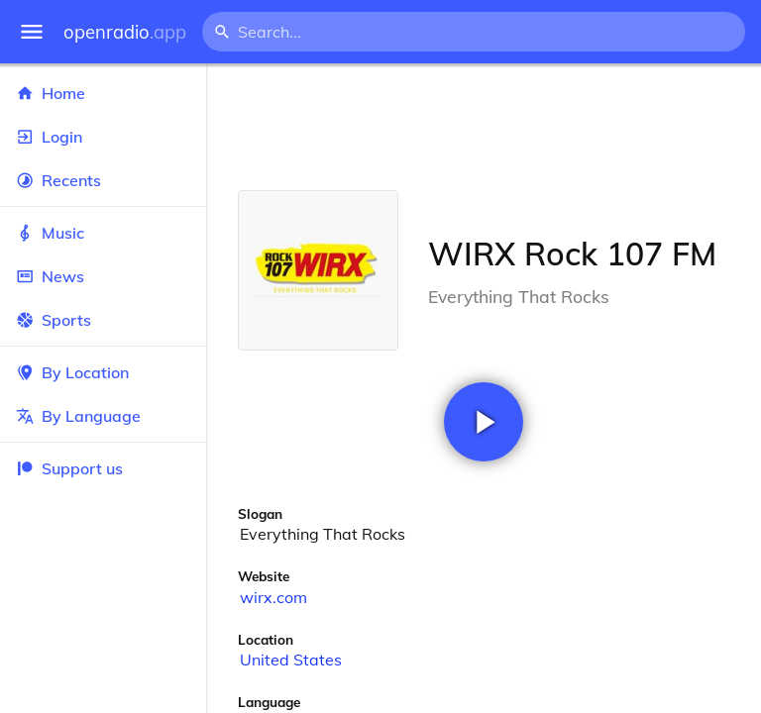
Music (103, 233)
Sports (103, 320)
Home (103, 93)
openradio (124, 32)
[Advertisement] (483, 126)
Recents (103, 180)
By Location (103, 372)
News (103, 276)
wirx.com (273, 597)
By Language (103, 416)
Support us (69, 468)
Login (103, 136)
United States (291, 659)
